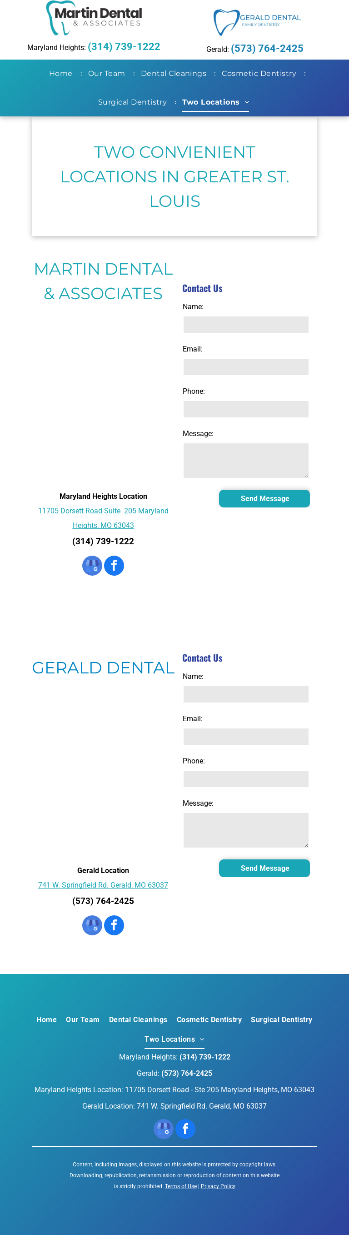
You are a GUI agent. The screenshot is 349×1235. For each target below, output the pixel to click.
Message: (198, 433)
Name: (193, 306)
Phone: (194, 391)
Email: (193, 349)
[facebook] (114, 567)
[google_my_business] (92, 567)
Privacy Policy (218, 1186)
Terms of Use (181, 1186)
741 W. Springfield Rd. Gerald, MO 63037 (103, 885)
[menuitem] (62, 74)
